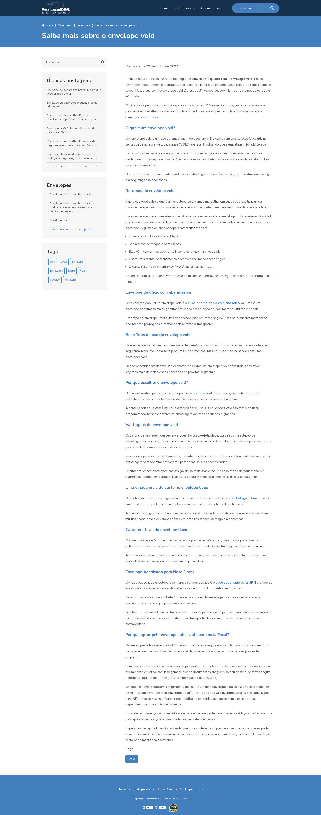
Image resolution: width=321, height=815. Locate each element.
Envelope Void (59, 220)
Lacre (71, 271)
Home (164, 8)
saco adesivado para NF (234, 582)
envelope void (201, 393)
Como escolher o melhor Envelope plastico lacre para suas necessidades (72, 117)
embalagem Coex (245, 498)
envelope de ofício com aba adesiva (216, 303)
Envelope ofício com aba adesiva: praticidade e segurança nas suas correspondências (72, 207)
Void (83, 271)
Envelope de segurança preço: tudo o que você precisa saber (74, 92)
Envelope (77, 262)
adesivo (55, 280)
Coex (63, 262)
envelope (70, 280)
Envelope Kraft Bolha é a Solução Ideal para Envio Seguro (72, 130)
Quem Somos (211, 8)
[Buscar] (272, 8)
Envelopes (59, 185)
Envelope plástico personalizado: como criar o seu (72, 105)
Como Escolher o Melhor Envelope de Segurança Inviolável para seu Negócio (72, 143)
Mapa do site (194, 789)
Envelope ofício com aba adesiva (71, 194)
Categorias (183, 8)
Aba (52, 262)
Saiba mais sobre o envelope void (72, 229)
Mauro (138, 66)
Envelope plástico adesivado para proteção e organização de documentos (72, 156)
